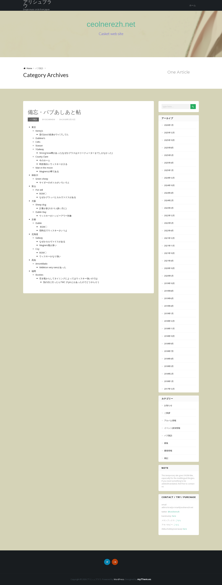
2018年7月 (169, 351)
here (174, 516)
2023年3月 (169, 208)
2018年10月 (169, 336)
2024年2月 (169, 200)
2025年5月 (169, 155)
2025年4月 (169, 162)
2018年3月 (169, 366)
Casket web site (111, 33)
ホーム (192, 5)
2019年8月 (169, 290)
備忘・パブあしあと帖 (54, 112)
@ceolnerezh (173, 511)
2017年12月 (169, 388)
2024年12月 (169, 177)
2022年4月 (169, 230)
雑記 (166, 458)
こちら (178, 520)
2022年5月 (169, 223)
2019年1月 (169, 313)
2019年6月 (169, 298)
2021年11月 (169, 245)
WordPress (119, 579)
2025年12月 (169, 132)
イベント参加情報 (172, 428)
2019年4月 (169, 305)
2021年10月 (169, 253)
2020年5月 (169, 275)
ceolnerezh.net (111, 24)
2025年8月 (169, 147)
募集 (166, 443)
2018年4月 (169, 358)
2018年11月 (169, 328)
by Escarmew (48, 119)
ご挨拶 (167, 413)
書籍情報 (168, 450)
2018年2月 (169, 373)
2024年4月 (169, 192)
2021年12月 (169, 238)
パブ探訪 (33, 119)
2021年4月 (169, 260)
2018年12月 (169, 321)
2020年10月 (169, 268)
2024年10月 (169, 185)
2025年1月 (169, 170)
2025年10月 (169, 140)
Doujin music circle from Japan (36, 9)
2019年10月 (169, 283)
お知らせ (168, 405)
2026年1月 (169, 125)
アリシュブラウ (37, 4)
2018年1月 (169, 381)
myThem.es (144, 579)
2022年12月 (169, 215)
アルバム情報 (170, 420)
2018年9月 (169, 343)
